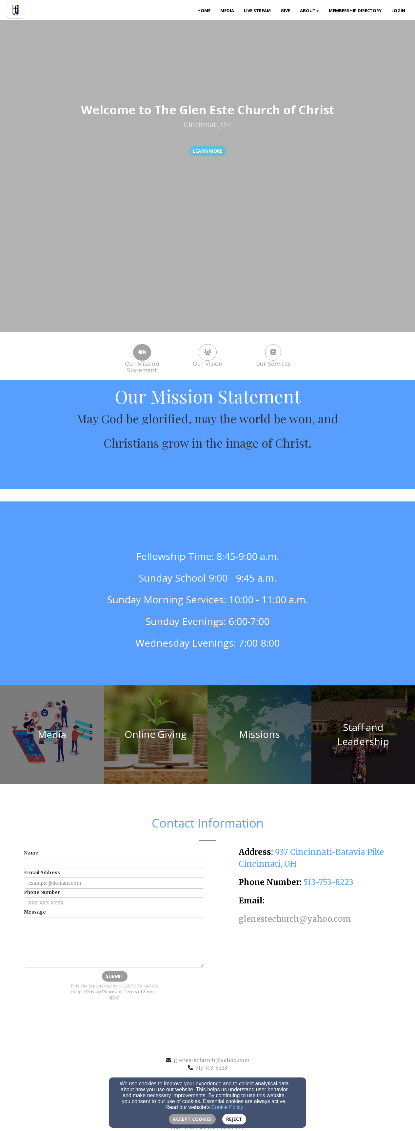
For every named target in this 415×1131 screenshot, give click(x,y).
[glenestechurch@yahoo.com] (295, 920)
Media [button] (227, 10)
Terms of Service (141, 991)
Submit (115, 976)
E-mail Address (42, 873)
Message (35, 912)
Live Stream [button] (257, 10)
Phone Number (42, 892)
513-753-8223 (211, 1067)
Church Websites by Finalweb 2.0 (208, 1128)
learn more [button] (208, 151)
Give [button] (285, 10)
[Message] (114, 942)
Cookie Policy (227, 1107)
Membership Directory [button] (355, 10)
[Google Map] (316, 974)
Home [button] (203, 10)
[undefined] (52, 734)
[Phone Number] (114, 902)
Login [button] (398, 10)
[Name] (114, 863)
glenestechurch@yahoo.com (211, 1060)
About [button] (309, 10)
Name (31, 853)
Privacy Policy (100, 991)
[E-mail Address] (114, 883)
